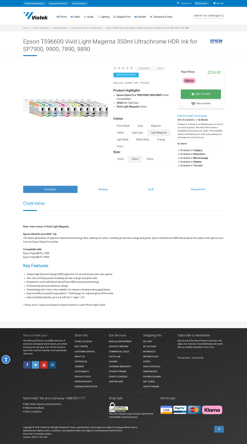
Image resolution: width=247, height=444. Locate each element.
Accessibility (82, 371)
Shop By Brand (151, 386)
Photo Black (123, 125)
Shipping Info (116, 381)
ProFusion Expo (83, 381)
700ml (149, 159)
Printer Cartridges (41, 28)
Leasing (113, 361)
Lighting (103, 16)
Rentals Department (120, 341)
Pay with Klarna (152, 376)
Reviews (103, 189)
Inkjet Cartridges (60, 28)
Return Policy (151, 356)
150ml (120, 159)
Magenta (156, 125)
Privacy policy (184, 358)
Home (26, 28)
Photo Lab (114, 356)
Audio (89, 16)
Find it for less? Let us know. (192, 115)
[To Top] (219, 429)
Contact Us (183, 3)
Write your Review (126, 75)
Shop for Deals (151, 366)
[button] (34, 3)
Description (50, 189)
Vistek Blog (81, 361)
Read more (208, 347)
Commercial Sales (119, 351)
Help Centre (81, 346)
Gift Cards (149, 381)
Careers (79, 366)
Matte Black (142, 139)
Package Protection (86, 386)
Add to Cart (201, 94)
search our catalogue (208, 15)
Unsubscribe (197, 358)
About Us (80, 356)
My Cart (218, 3)
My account (149, 346)
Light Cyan (137, 132)
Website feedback (33, 407)
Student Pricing (117, 371)
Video (75, 16)
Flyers (146, 361)
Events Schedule (118, 376)
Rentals (140, 16)
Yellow (120, 132)
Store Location (83, 341)
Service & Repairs (118, 346)
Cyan (140, 125)
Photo (62, 16)
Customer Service (85, 351)
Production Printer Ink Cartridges (86, 28)
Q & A (151, 189)
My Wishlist (149, 351)
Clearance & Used (161, 16)
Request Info (198, 189)
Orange (161, 139)
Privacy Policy (83, 376)
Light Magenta (159, 132)
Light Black (122, 139)
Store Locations (32, 411)
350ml (135, 159)
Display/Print (122, 16)
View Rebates (150, 371)
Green (120, 146)
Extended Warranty (120, 366)
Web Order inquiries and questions (42, 404)
